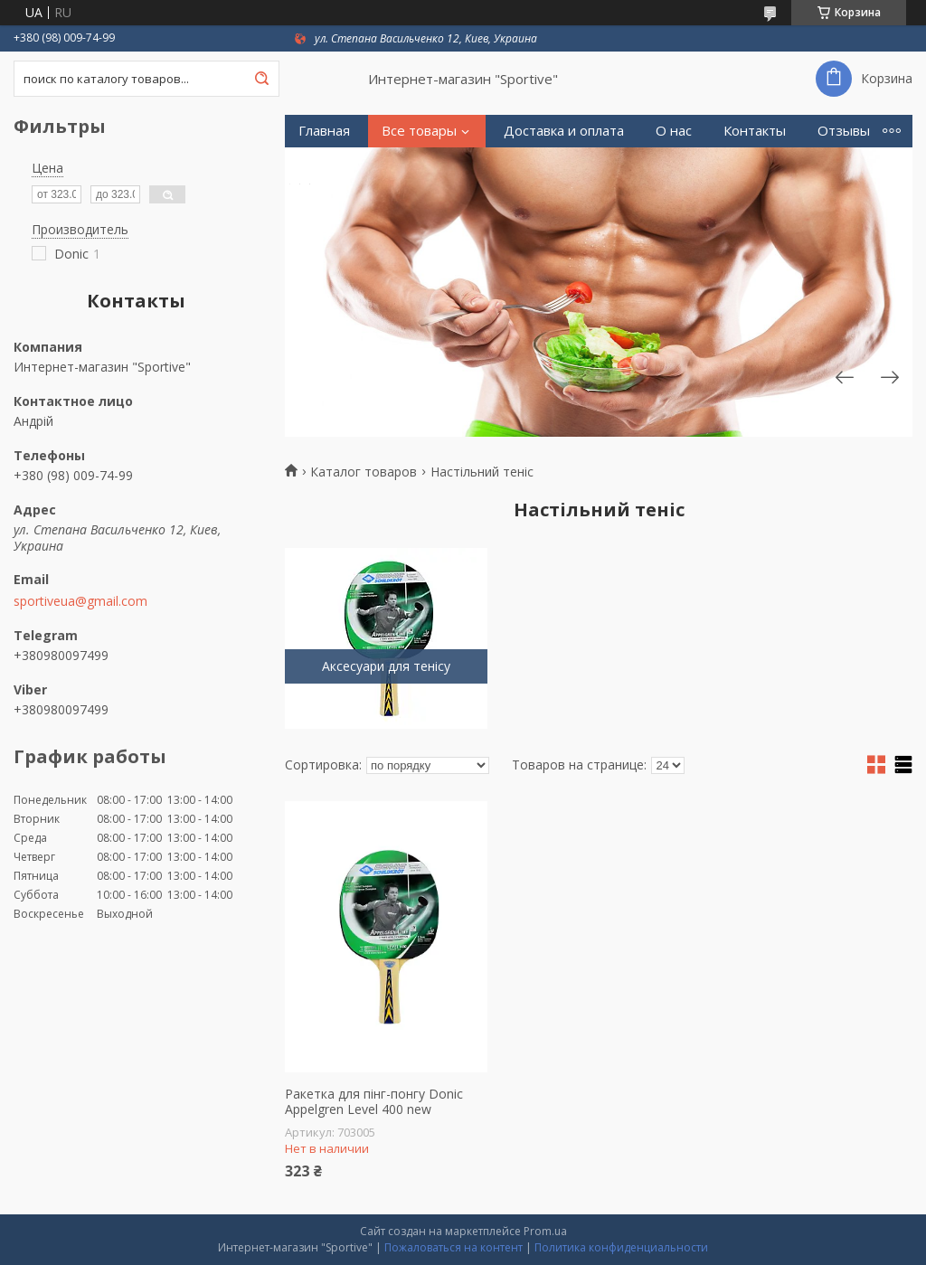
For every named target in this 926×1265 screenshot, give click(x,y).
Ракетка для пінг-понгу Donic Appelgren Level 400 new (374, 1102)
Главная (324, 130)
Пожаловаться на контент (453, 1247)
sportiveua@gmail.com (80, 601)
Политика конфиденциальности (621, 1247)
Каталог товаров (363, 472)
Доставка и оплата (564, 130)
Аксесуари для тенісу (386, 666)
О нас (674, 130)
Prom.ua (545, 1231)
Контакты (754, 130)
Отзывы (843, 130)
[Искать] (261, 79)
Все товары (419, 130)
